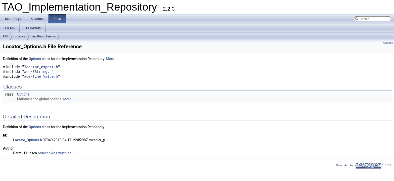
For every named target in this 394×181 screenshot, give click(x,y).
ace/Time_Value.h (41, 76)
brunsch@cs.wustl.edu (55, 153)
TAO (5, 36)
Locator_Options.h (27, 140)
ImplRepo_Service (44, 36)
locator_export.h (41, 67)
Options (35, 59)
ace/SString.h (38, 72)
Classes (388, 42)
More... (111, 59)
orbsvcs (20, 36)
